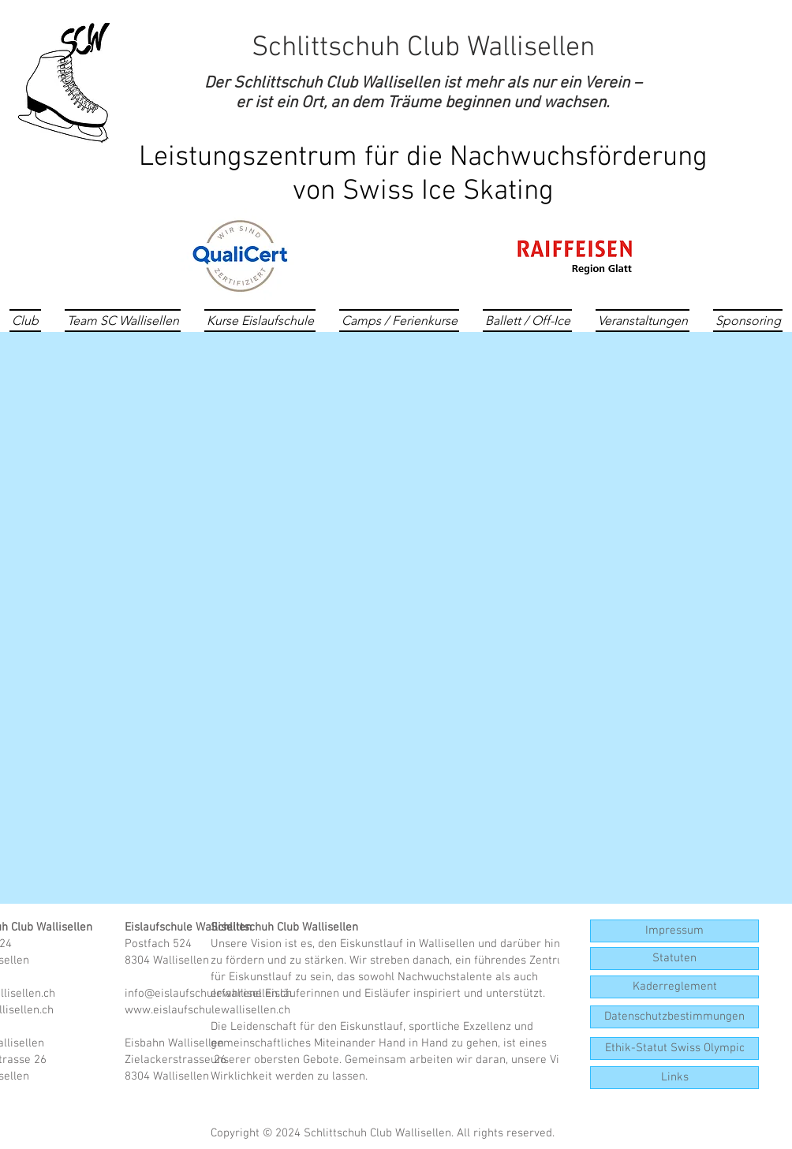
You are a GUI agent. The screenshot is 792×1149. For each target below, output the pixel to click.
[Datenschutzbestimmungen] (674, 1016)
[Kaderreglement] (674, 987)
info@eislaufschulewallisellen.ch (208, 994)
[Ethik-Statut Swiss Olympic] (674, 1048)
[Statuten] (674, 958)
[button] (674, 1077)
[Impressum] (674, 931)
